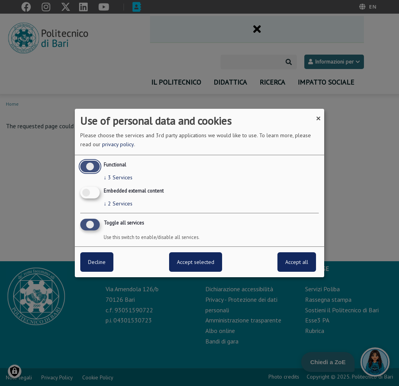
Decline (97, 262)
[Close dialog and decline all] (318, 114)
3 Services (118, 177)
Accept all (296, 262)
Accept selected (195, 262)
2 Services (118, 203)
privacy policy (118, 144)
